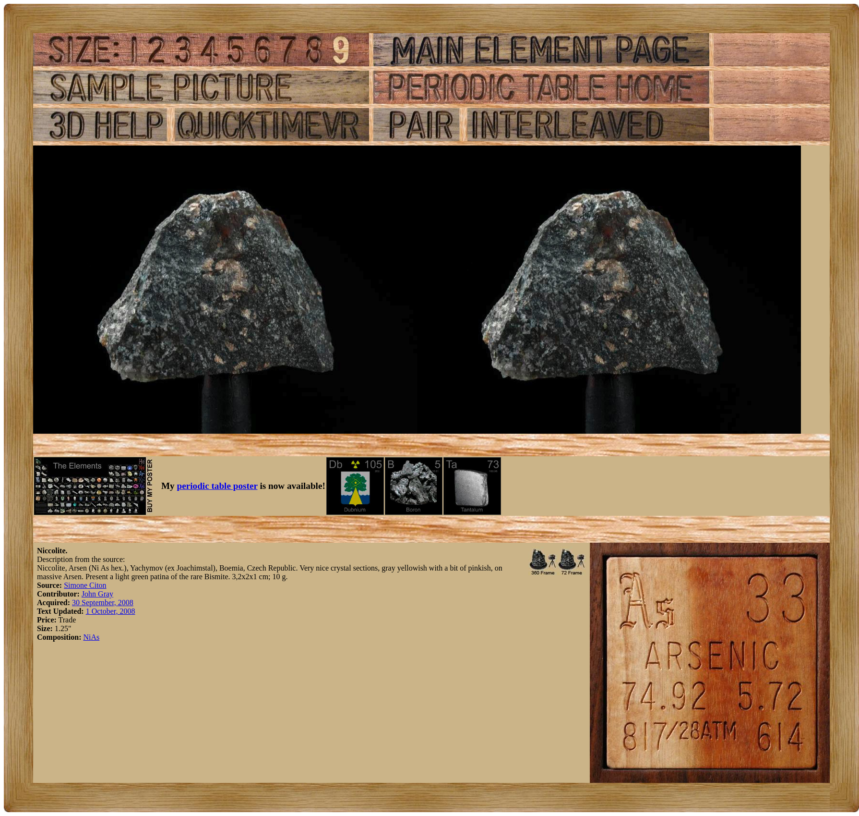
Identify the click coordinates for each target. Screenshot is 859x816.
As (95, 637)
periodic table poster (217, 486)
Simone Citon (85, 585)
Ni (87, 637)
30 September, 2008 (102, 602)
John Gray (97, 594)
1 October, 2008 (110, 611)
